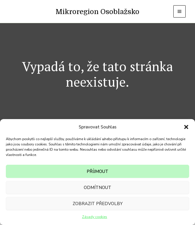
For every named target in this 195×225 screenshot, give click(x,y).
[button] (186, 127)
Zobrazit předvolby (98, 204)
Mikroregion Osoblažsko (97, 12)
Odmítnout (97, 187)
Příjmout (97, 171)
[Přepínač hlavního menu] (179, 11)
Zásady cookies (94, 216)
